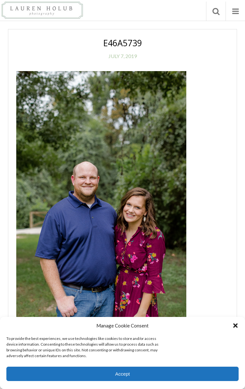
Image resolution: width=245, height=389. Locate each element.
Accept (122, 374)
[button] (235, 325)
